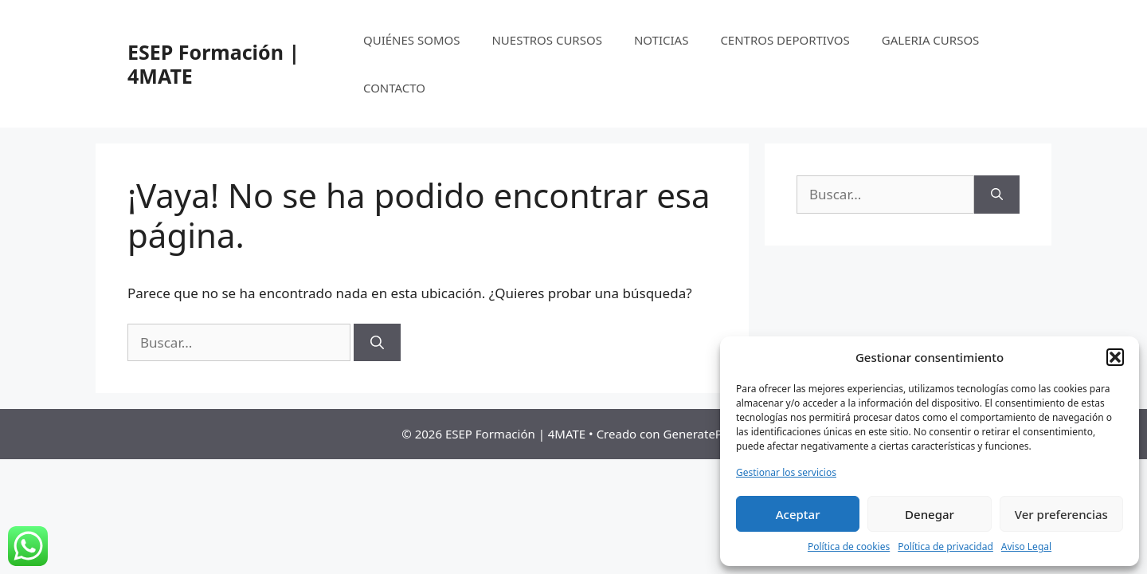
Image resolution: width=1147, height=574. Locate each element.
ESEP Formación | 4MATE (213, 63)
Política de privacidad (945, 546)
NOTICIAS (661, 40)
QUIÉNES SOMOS (411, 40)
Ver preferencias (1061, 514)
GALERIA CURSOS (931, 40)
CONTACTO (394, 88)
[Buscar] (377, 343)
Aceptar (798, 514)
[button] (1115, 357)
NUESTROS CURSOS (546, 40)
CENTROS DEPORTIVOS (784, 40)
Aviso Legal (1026, 546)
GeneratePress (705, 434)
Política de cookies (849, 546)
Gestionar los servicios (786, 472)
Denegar (929, 514)
